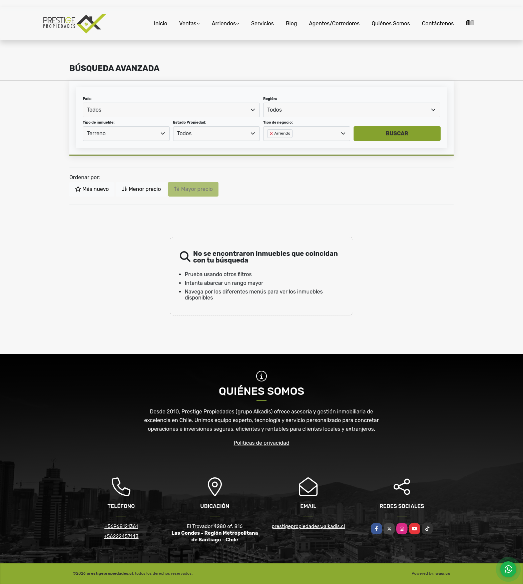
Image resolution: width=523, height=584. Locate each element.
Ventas (187, 23)
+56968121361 (121, 526)
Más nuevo (92, 189)
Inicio (160, 23)
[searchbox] (269, 144)
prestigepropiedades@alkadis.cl (308, 526)
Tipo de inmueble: (98, 122)
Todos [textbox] (94, 110)
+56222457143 (121, 536)
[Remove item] (272, 133)
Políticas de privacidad (262, 443)
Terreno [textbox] (96, 133)
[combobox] (171, 110)
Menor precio (141, 189)
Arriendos (224, 23)
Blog (291, 23)
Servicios (262, 23)
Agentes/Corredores (334, 23)
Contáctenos (438, 23)
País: (87, 99)
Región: (270, 99)
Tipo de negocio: (278, 122)
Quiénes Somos (391, 23)
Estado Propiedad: (189, 122)
